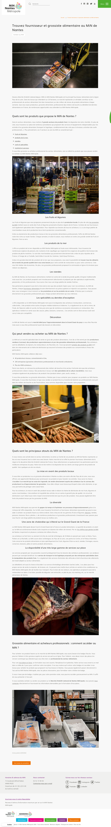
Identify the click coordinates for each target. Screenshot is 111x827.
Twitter (95, 782)
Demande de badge (36, 820)
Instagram (84, 782)
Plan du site (77, 824)
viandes (86, 141)
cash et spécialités (89, 144)
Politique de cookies (67, 824)
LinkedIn (82, 786)
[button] (8, 824)
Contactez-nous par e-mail (42, 783)
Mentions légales (55, 824)
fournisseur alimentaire (100, 288)
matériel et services (90, 148)
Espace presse (50, 820)
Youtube (71, 786)
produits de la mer (89, 138)
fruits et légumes (89, 134)
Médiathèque (22, 820)
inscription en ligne (93, 662)
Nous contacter (74, 820)
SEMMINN (62, 820)
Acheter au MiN (19, 34)
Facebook (71, 782)
